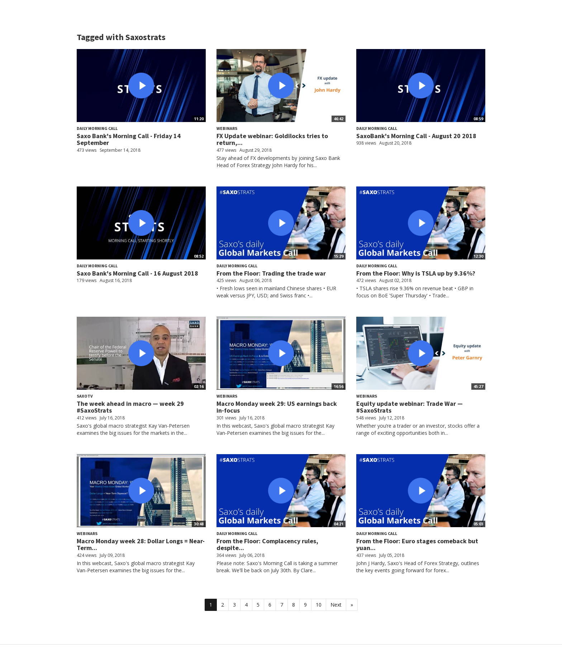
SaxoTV (85, 396)
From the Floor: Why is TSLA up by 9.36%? (415, 273)
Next (336, 604)
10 (319, 604)
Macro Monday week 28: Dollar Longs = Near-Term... (141, 544)
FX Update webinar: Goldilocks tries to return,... (272, 139)
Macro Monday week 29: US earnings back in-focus (276, 407)
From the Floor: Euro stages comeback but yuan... (417, 544)
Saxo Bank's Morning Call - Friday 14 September (129, 139)
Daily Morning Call (97, 128)
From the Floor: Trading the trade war (271, 273)
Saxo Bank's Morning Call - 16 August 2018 (137, 273)
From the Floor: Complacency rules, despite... (267, 544)
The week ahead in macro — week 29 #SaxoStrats (130, 407)
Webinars (226, 128)
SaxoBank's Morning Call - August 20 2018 (416, 136)
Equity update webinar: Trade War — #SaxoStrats (409, 407)
